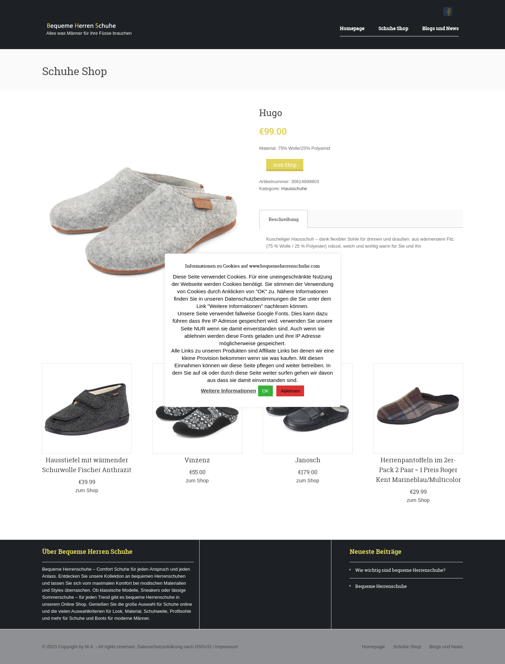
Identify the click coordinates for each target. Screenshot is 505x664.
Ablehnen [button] (290, 391)
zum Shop (284, 164)
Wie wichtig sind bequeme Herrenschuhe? (400, 569)
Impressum (225, 646)
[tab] (283, 219)
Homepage (352, 28)
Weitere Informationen (228, 391)
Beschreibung (283, 219)
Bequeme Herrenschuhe (381, 586)
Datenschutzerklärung (159, 646)
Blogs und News (440, 28)
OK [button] (265, 391)
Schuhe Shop (393, 28)
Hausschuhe (294, 188)
